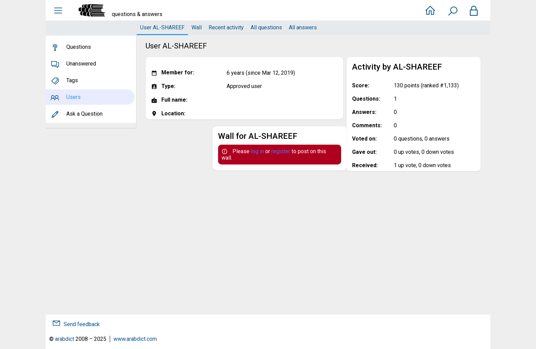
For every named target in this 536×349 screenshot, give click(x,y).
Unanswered (81, 63)
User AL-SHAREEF (162, 27)
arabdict (64, 339)
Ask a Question (84, 114)
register (280, 151)
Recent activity (226, 27)
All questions (266, 27)
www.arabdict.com (135, 339)
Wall (196, 27)
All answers (303, 27)
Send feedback (82, 324)
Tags (72, 80)
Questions (78, 47)
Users (73, 97)
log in (257, 151)
